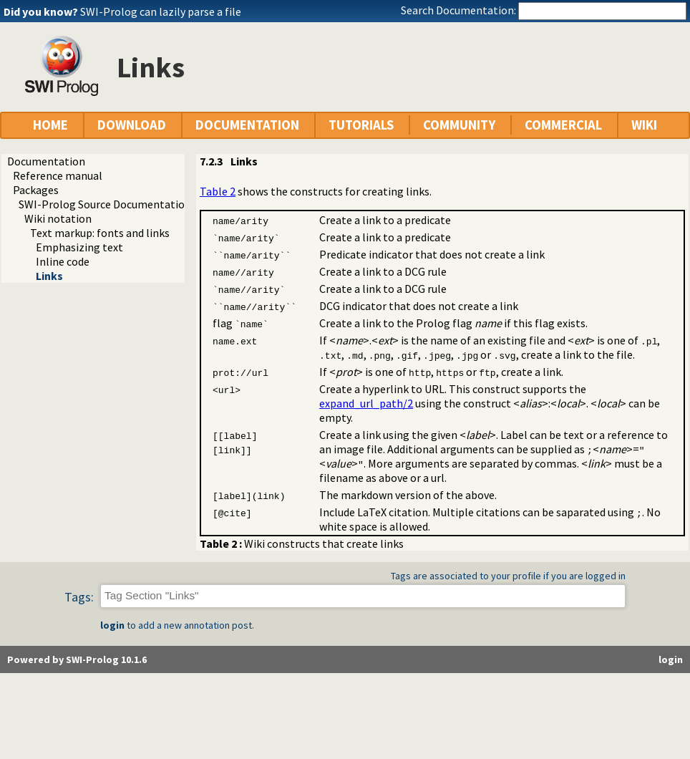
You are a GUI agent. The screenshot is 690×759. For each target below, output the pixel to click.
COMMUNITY (459, 125)
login (112, 625)
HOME (50, 125)
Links (49, 276)
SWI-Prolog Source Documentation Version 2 (128, 204)
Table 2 (217, 191)
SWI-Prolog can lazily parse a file (160, 11)
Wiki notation (58, 218)
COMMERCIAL (563, 125)
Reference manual (57, 175)
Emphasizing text (79, 247)
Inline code (62, 261)
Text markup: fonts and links (100, 233)
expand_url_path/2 (366, 403)
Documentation (46, 161)
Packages (36, 190)
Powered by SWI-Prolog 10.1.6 (77, 659)
